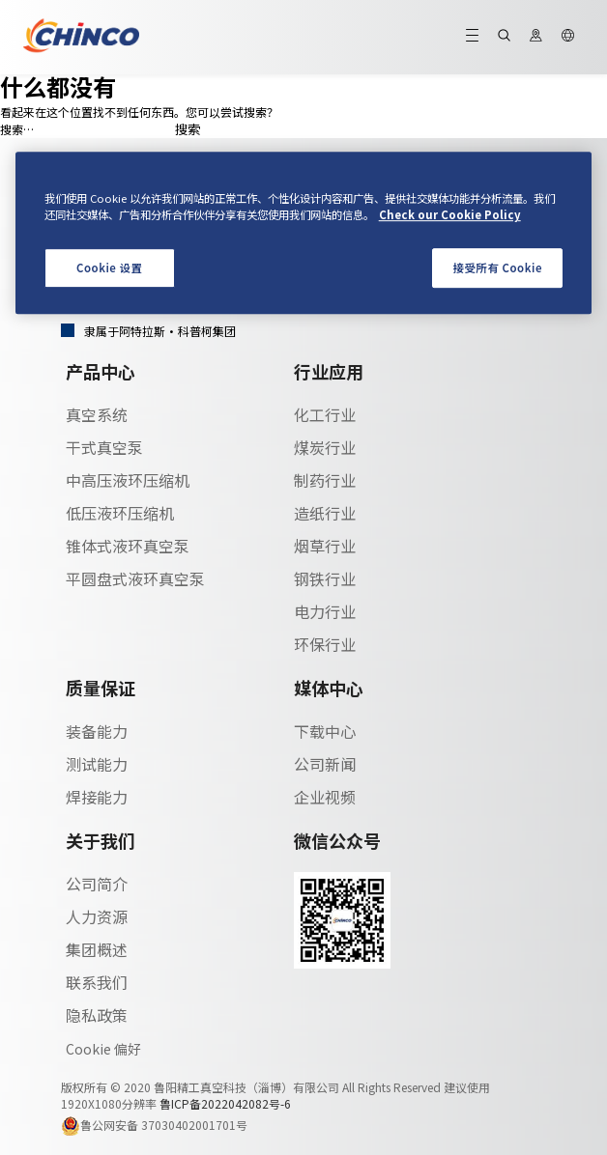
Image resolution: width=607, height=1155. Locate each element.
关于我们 (100, 840)
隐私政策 (97, 1015)
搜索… (17, 129)
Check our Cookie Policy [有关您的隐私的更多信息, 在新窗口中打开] (450, 215)
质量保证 (100, 687)
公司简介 (97, 883)
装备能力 (97, 731)
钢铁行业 (325, 578)
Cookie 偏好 (103, 1049)
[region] (304, 234)
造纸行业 (325, 512)
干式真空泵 (104, 447)
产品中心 (100, 370)
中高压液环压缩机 (127, 480)
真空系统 (97, 414)
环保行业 (325, 644)
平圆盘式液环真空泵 (135, 578)
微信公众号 (337, 840)
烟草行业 (325, 545)
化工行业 (325, 414)
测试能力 (97, 763)
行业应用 (328, 370)
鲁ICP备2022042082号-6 (225, 1103)
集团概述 (97, 949)
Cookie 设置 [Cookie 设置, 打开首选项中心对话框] (109, 267)
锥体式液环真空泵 (127, 545)
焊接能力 (97, 796)
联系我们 (97, 982)
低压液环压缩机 (120, 512)
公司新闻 (325, 763)
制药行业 (325, 480)
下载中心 (325, 731)
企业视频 (325, 796)
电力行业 (325, 611)
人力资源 (97, 916)
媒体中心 (328, 687)
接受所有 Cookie (497, 267)
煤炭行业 (325, 447)
